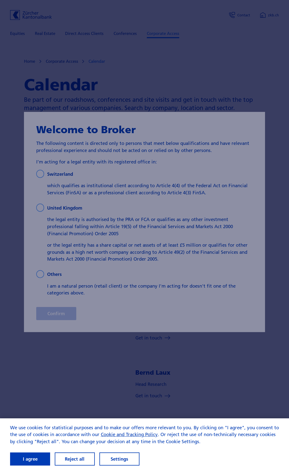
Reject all (74, 459)
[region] (144, 443)
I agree (30, 459)
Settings (119, 459)
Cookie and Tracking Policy (129, 434)
